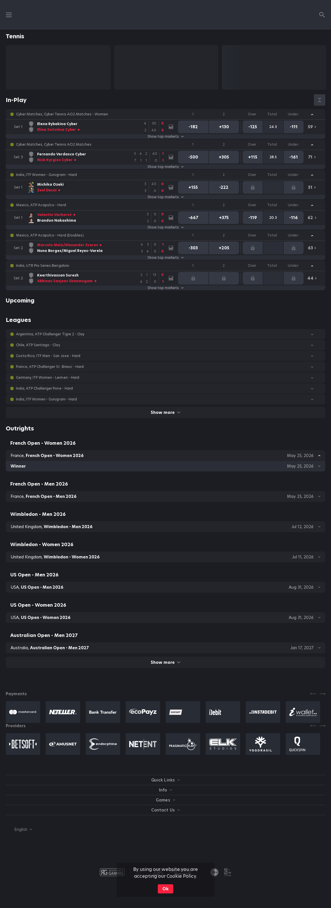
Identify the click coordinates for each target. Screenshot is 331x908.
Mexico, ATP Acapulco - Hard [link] (41, 205)
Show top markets (165, 136)
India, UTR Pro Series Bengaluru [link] (42, 265)
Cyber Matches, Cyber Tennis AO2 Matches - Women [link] (62, 114)
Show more (165, 412)
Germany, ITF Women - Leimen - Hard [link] (47, 377)
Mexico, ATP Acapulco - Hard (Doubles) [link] (50, 235)
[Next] (322, 694)
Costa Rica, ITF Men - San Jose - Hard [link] (48, 356)
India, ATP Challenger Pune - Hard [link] (44, 388)
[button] (165, 114)
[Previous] (313, 694)
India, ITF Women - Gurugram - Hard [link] (46, 175)
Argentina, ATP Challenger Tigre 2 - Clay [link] (50, 334)
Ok (165, 889)
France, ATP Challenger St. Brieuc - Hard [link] (50, 366)
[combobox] (19, 829)
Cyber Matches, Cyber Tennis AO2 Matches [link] (53, 144)
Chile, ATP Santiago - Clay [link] (38, 345)
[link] (89, 127)
